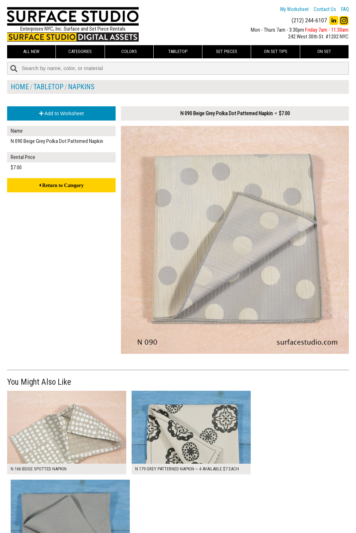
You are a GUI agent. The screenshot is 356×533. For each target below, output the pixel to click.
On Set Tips (275, 51)
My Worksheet (294, 9)
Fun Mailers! (138, 521)
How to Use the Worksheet (153, 497)
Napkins (81, 86)
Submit (251, 513)
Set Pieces (226, 51)
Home (20, 86)
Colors (129, 51)
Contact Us (325, 9)
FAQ (345, 9)
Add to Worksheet (61, 113)
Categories (80, 51)
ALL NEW (31, 51)
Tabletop (177, 51)
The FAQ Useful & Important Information (166, 513)
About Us (135, 505)
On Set (324, 51)
